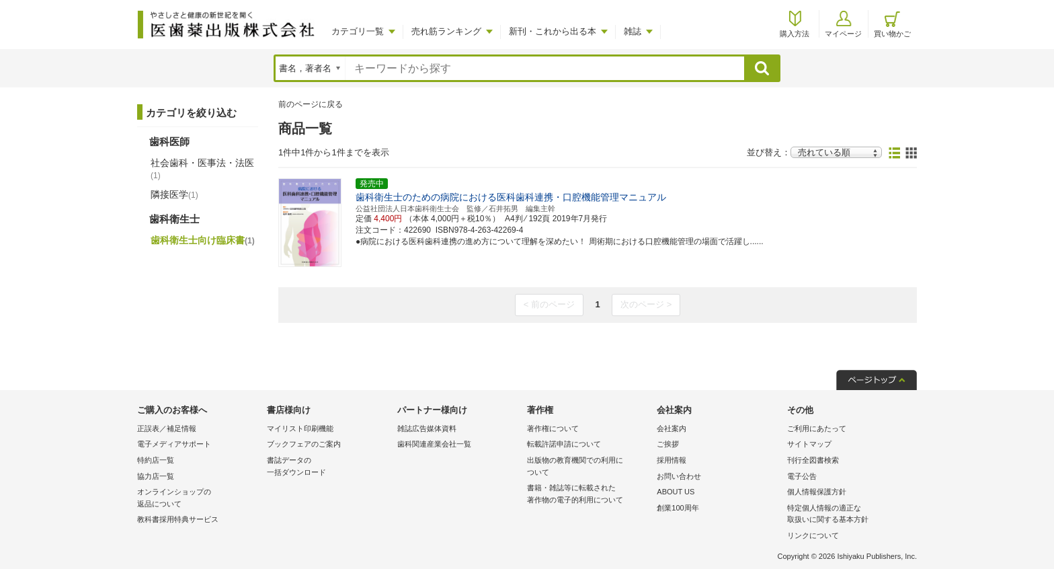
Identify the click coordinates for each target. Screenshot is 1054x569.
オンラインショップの (198, 499)
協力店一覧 (155, 476)
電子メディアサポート (174, 444)
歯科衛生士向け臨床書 (203, 240)
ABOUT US (675, 492)
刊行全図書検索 (813, 460)
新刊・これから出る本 (552, 31)
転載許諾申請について (564, 444)
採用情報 (671, 460)
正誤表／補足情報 (166, 428)
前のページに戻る (310, 104)
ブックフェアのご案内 (304, 444)
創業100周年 (677, 508)
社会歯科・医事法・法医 (202, 168)
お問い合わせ (679, 476)
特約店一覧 (155, 460)
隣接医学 (174, 194)
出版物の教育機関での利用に (588, 467)
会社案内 (671, 428)
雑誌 (632, 31)
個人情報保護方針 (816, 492)
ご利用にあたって (816, 428)
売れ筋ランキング (446, 31)
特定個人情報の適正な (848, 515)
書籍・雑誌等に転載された (588, 495)
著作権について (553, 428)
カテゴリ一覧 (357, 31)
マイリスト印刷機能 (300, 428)
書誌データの (328, 467)
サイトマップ (809, 444)
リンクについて (813, 535)
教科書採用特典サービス (177, 519)
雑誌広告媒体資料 (426, 428)
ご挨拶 (668, 444)
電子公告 (802, 476)
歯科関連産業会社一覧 (434, 444)
